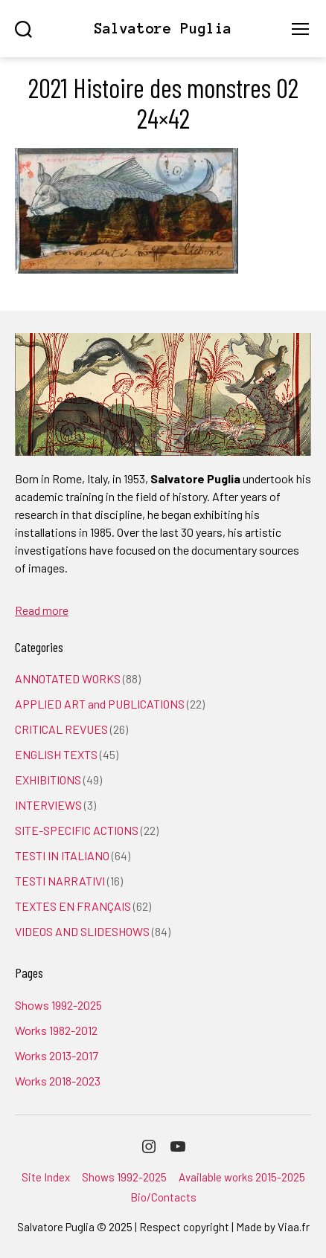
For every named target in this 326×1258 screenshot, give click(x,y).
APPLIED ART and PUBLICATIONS (100, 704)
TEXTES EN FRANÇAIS (73, 906)
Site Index (46, 1177)
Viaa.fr (294, 1226)
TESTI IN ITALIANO (62, 855)
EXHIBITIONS (48, 779)
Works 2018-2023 (57, 1081)
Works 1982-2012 (56, 1030)
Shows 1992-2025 (58, 1005)
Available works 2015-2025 (242, 1177)
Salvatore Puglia (163, 28)
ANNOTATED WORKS (68, 678)
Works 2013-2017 (56, 1055)
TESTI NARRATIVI (60, 881)
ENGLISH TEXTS (56, 754)
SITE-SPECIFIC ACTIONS (76, 830)
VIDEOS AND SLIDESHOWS (82, 931)
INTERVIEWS (48, 805)
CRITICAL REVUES (61, 729)
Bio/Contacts (163, 1197)
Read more (41, 610)
